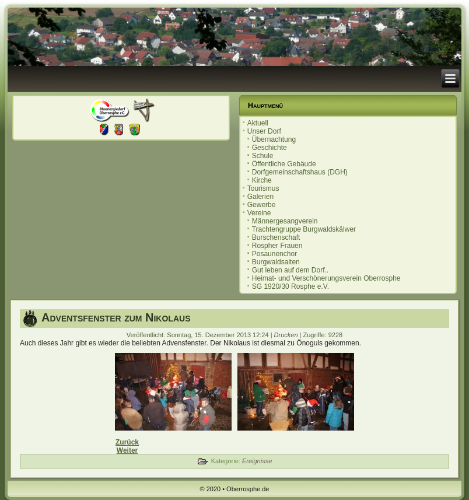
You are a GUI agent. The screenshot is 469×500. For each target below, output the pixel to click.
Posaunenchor (274, 254)
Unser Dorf (264, 131)
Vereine (259, 213)
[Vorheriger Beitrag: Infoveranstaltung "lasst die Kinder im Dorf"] (127, 442)
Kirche (262, 180)
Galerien (260, 197)
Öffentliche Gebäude (284, 164)
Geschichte (269, 148)
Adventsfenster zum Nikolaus (115, 317)
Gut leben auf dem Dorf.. (290, 270)
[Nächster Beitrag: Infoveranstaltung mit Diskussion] (127, 450)
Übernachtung (274, 139)
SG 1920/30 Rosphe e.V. (290, 286)
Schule (263, 156)
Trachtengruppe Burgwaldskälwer (304, 229)
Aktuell (257, 123)
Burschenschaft (276, 237)
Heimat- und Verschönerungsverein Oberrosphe (326, 278)
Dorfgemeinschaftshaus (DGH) (300, 172)
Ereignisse (257, 460)
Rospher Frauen (277, 246)
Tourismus (263, 188)
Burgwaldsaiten (276, 262)
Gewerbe (261, 205)
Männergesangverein (285, 221)
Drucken (287, 334)
